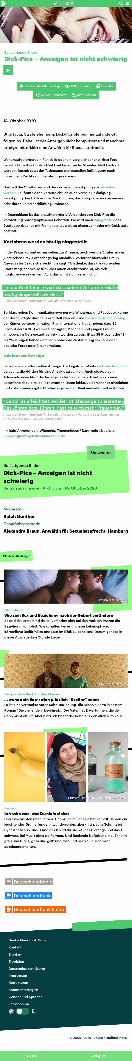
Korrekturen (18, 982)
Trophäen (16, 961)
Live (33, 1056)
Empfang (16, 954)
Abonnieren (84, 95)
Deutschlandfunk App (39, 86)
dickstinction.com (112, 366)
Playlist (100, 1056)
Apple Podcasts (51, 95)
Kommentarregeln (23, 989)
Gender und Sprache (25, 997)
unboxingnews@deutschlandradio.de (34, 436)
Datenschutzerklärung (27, 968)
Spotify (104, 86)
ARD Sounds (78, 86)
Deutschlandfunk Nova (27, 940)
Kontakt (15, 947)
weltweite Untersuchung (105, 318)
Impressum (18, 975)
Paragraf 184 (104, 220)
